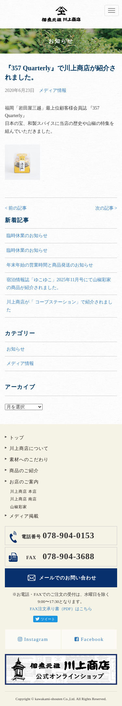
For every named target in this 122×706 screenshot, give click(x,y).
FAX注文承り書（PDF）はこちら (61, 608)
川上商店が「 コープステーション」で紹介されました (60, 306)
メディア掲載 (24, 516)
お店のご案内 (24, 481)
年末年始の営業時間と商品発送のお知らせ (50, 265)
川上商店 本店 (23, 491)
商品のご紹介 (24, 470)
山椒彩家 (18, 507)
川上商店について (28, 448)
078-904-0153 (57, 535)
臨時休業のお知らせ (27, 235)
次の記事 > (106, 208)
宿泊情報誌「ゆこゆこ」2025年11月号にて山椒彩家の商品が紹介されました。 (59, 283)
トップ (16, 437)
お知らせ (16, 349)
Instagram (33, 639)
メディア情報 (52, 90)
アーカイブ (61, 400)
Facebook (89, 639)
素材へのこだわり (28, 459)
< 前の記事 (16, 208)
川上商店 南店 (23, 499)
